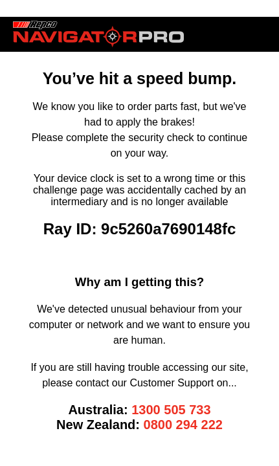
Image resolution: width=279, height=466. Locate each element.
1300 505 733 (170, 410)
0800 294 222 (183, 424)
